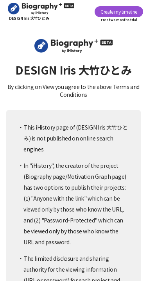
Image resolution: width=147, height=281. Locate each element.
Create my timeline (118, 11)
